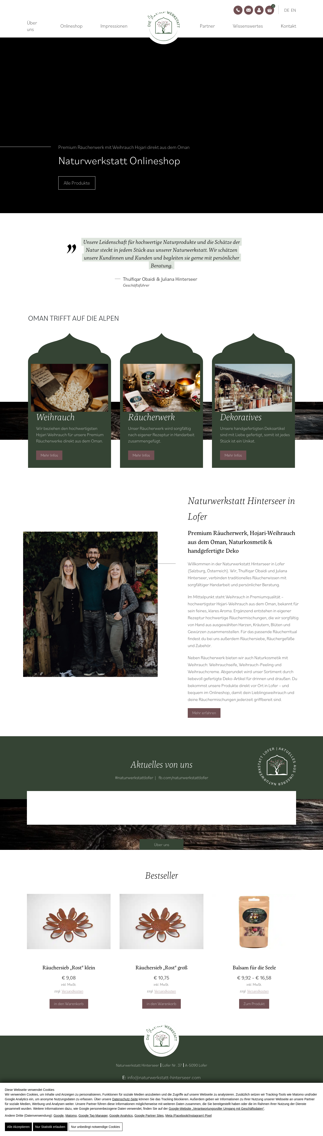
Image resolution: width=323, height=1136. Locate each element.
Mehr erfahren (204, 712)
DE (286, 10)
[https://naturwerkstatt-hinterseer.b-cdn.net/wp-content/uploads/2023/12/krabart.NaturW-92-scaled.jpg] (90, 604)
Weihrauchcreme (203, 671)
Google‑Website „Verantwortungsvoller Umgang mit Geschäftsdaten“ (216, 1108)
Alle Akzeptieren (18, 1127)
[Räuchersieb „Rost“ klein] (69, 926)
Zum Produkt (254, 1003)
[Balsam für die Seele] (254, 926)
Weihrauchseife (223, 664)
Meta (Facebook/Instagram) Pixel (188, 1115)
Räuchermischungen (247, 618)
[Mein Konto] (259, 10)
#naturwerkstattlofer (134, 777)
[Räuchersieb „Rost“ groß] (161, 926)
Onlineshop (71, 26)
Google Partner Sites (149, 1115)
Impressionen (113, 26)
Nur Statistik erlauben (50, 1127)
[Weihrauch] (69, 388)
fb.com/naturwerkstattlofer (183, 777)
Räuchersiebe (252, 638)
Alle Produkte (77, 182)
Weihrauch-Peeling (256, 664)
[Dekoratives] (253, 388)
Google (59, 1115)
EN (293, 10)
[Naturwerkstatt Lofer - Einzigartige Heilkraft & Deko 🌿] (163, 26)
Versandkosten (72, 991)
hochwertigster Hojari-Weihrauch (218, 604)
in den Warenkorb (69, 1003)
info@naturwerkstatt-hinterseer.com (164, 1077)
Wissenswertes (248, 26)
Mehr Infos (49, 455)
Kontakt (288, 26)
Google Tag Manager (93, 1115)
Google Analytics (121, 1115)
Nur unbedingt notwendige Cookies (95, 1127)
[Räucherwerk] (161, 388)
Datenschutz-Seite (125, 1099)
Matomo (71, 1115)
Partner (207, 26)
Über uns (32, 26)
